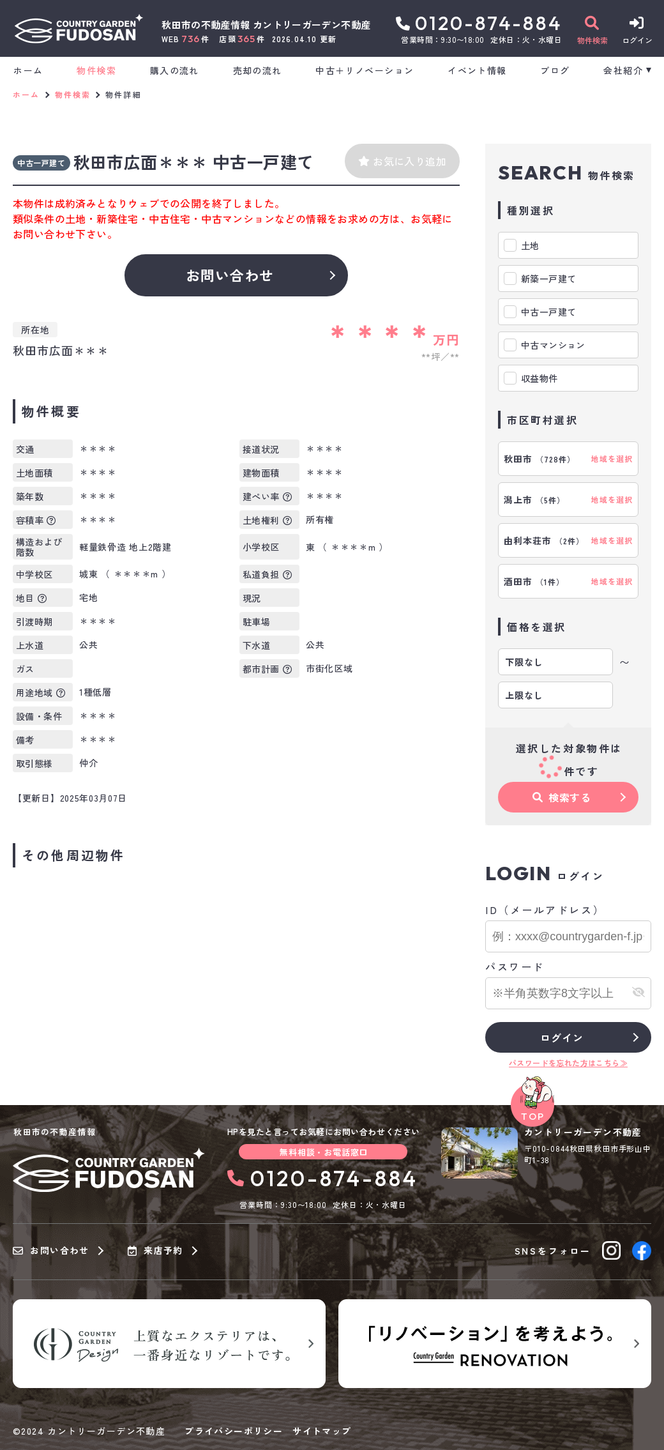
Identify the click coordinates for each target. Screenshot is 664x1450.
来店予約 (155, 1251)
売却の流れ (257, 70)
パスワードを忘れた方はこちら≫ (568, 1062)
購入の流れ (174, 70)
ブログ (555, 70)
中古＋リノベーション (364, 70)
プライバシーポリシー (234, 1430)
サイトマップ (321, 1430)
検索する (561, 797)
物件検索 (96, 70)
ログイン (561, 1037)
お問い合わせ (230, 274)
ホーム (28, 70)
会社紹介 (623, 70)
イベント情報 (477, 70)
